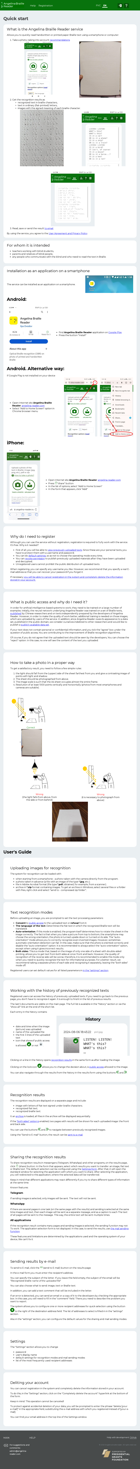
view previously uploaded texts (65, 550)
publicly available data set (35, 625)
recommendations (60, 40)
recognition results (61, 1060)
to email (49, 228)
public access (36, 923)
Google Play (115, 332)
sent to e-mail (75, 1135)
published (15, 613)
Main (6, 1438)
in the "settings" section (95, 970)
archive (20, 1116)
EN (104, 5)
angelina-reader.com (33, 405)
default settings (37, 555)
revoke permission (35, 558)
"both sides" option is (28, 1121)
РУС (98, 5)
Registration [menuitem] (46, 5)
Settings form (89, 1169)
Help (32, 1438)
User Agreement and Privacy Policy (68, 233)
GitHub (133, 1437)
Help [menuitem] (33, 5)
